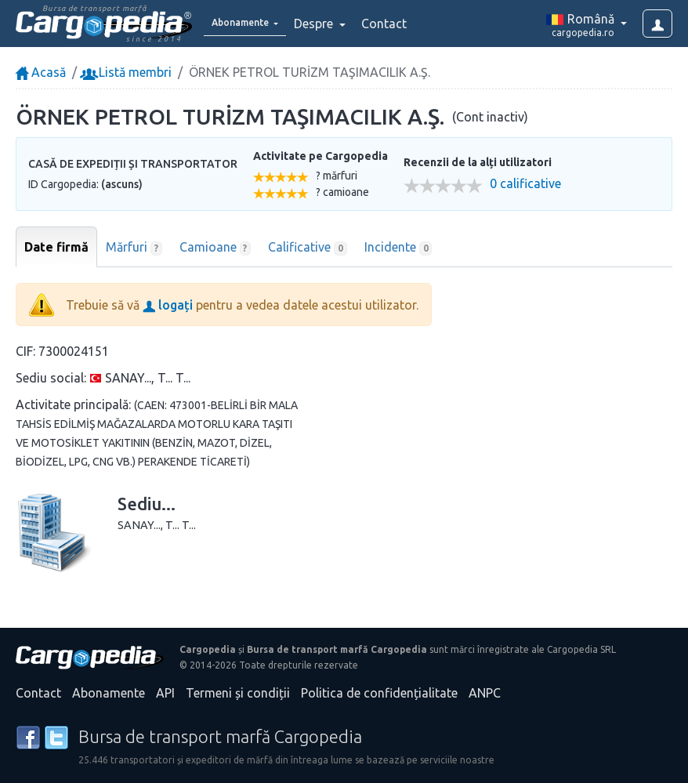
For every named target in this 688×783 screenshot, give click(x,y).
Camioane (215, 248)
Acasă (41, 72)
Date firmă (56, 247)
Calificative (307, 248)
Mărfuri (134, 248)
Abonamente (108, 693)
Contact (406, 23)
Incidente (398, 248)
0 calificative (525, 183)
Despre (337, 23)
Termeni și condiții (238, 693)
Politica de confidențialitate (379, 693)
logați (168, 305)
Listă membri (127, 72)
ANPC (485, 693)
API (165, 693)
